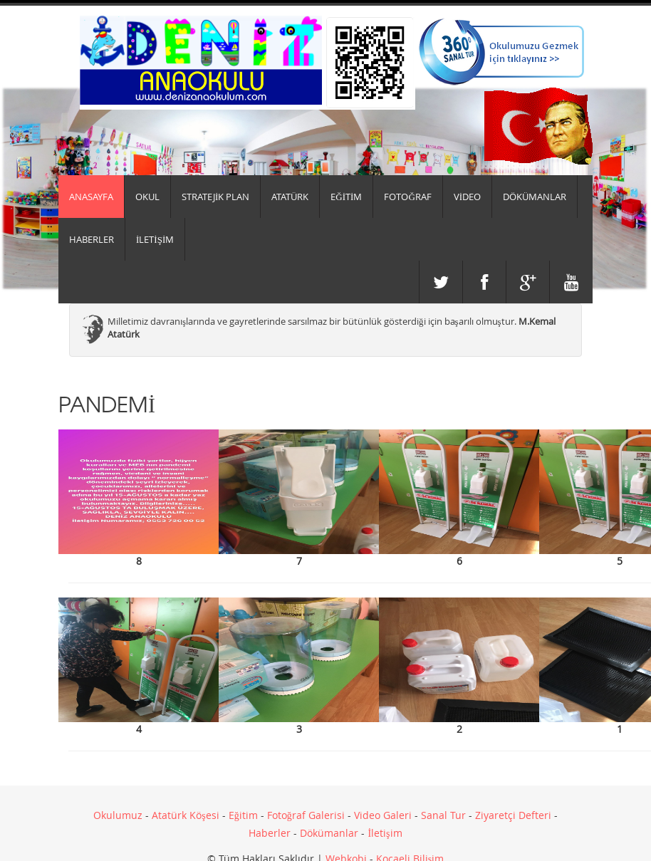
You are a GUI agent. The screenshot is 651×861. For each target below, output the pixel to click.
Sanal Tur (443, 815)
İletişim (385, 833)
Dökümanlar (329, 833)
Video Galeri (383, 815)
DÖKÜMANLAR (534, 196)
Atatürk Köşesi (185, 815)
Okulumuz (117, 815)
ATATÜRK (289, 196)
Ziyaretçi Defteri (513, 815)
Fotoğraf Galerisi (306, 815)
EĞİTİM (346, 196)
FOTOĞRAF (407, 196)
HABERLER (91, 239)
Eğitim (243, 815)
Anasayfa (91, 196)
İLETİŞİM (155, 239)
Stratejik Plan (215, 196)
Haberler (270, 833)
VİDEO (467, 196)
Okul (147, 196)
